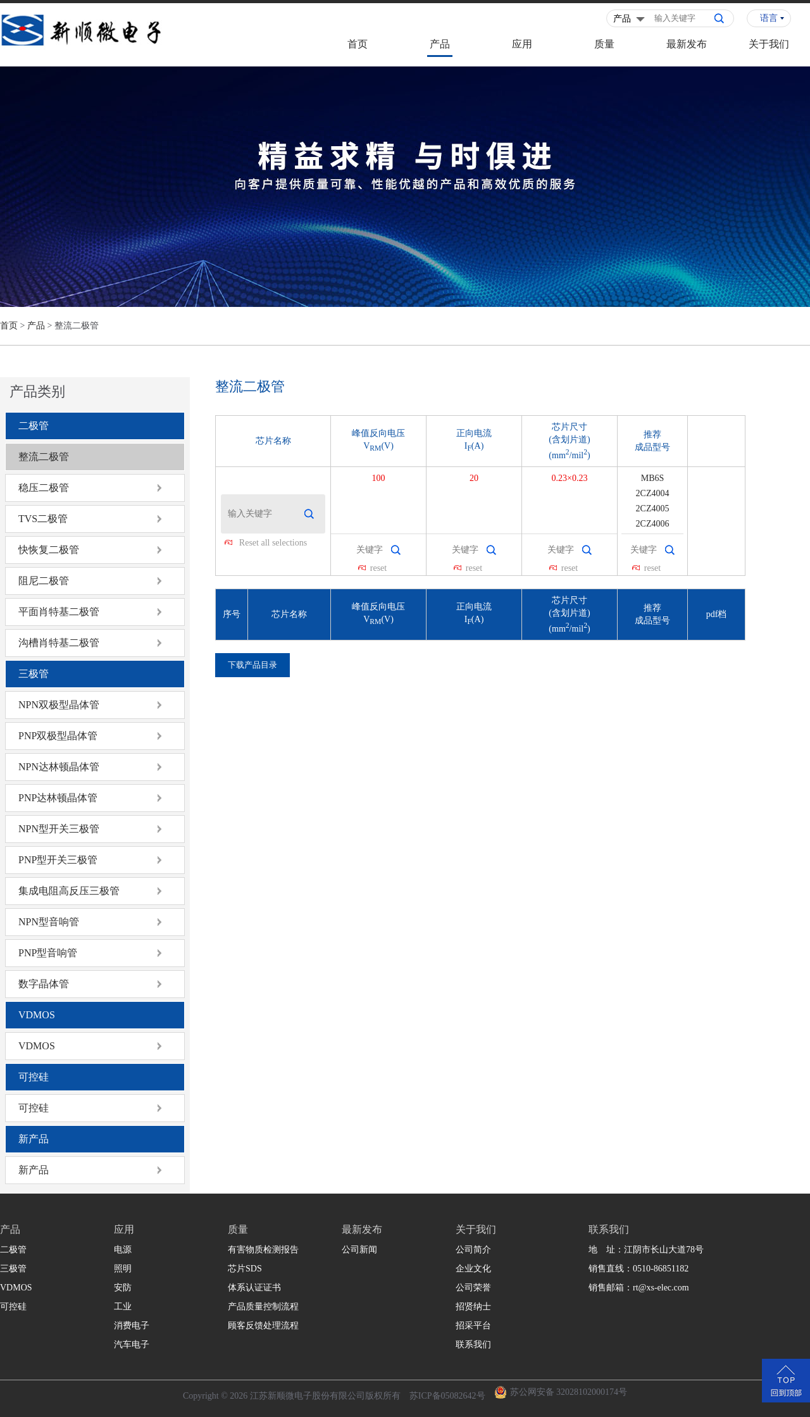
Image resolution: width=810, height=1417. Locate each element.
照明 (123, 1268)
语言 (769, 18)
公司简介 (473, 1249)
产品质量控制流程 (263, 1306)
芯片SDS (245, 1268)
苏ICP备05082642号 (447, 1396)
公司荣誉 (473, 1287)
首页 (357, 44)
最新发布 (686, 44)
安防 (123, 1287)
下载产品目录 (252, 665)
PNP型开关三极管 (57, 859)
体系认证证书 (254, 1287)
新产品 (33, 1138)
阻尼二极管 (43, 580)
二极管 (33, 425)
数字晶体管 (43, 983)
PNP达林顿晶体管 (57, 797)
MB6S (652, 478)
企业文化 (473, 1268)
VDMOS (36, 1014)
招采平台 (473, 1325)
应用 (522, 44)
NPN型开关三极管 (58, 828)
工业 (123, 1306)
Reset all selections (273, 542)
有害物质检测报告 (263, 1249)
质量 (604, 44)
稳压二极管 (43, 487)
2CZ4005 (653, 508)
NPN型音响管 (48, 921)
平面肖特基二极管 (58, 611)
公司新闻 (359, 1249)
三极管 (33, 673)
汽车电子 (131, 1344)
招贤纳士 (473, 1306)
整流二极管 (43, 456)
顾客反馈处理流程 (263, 1325)
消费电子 (131, 1325)
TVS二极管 (43, 518)
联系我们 (473, 1344)
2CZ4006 (653, 523)
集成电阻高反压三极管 (69, 890)
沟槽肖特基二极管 (58, 642)
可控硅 (33, 1076)
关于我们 (769, 44)
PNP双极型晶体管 (57, 735)
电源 (123, 1249)
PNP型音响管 (47, 952)
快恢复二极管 (48, 549)
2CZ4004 (653, 493)
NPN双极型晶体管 (58, 704)
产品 (440, 44)
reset (378, 568)
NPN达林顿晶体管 (58, 766)
